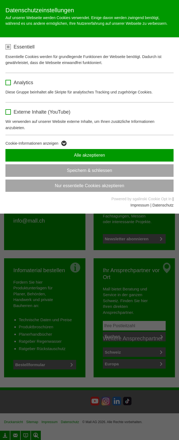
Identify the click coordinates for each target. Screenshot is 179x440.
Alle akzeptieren (89, 155)
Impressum (140, 205)
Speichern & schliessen (89, 170)
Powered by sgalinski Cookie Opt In (141, 199)
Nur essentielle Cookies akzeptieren (89, 185)
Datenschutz (163, 205)
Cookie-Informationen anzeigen (31, 143)
